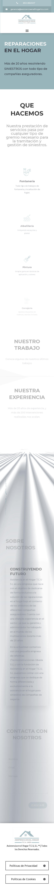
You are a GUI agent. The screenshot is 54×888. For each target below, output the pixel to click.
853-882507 (29, 3)
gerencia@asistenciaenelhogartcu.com (29, 9)
